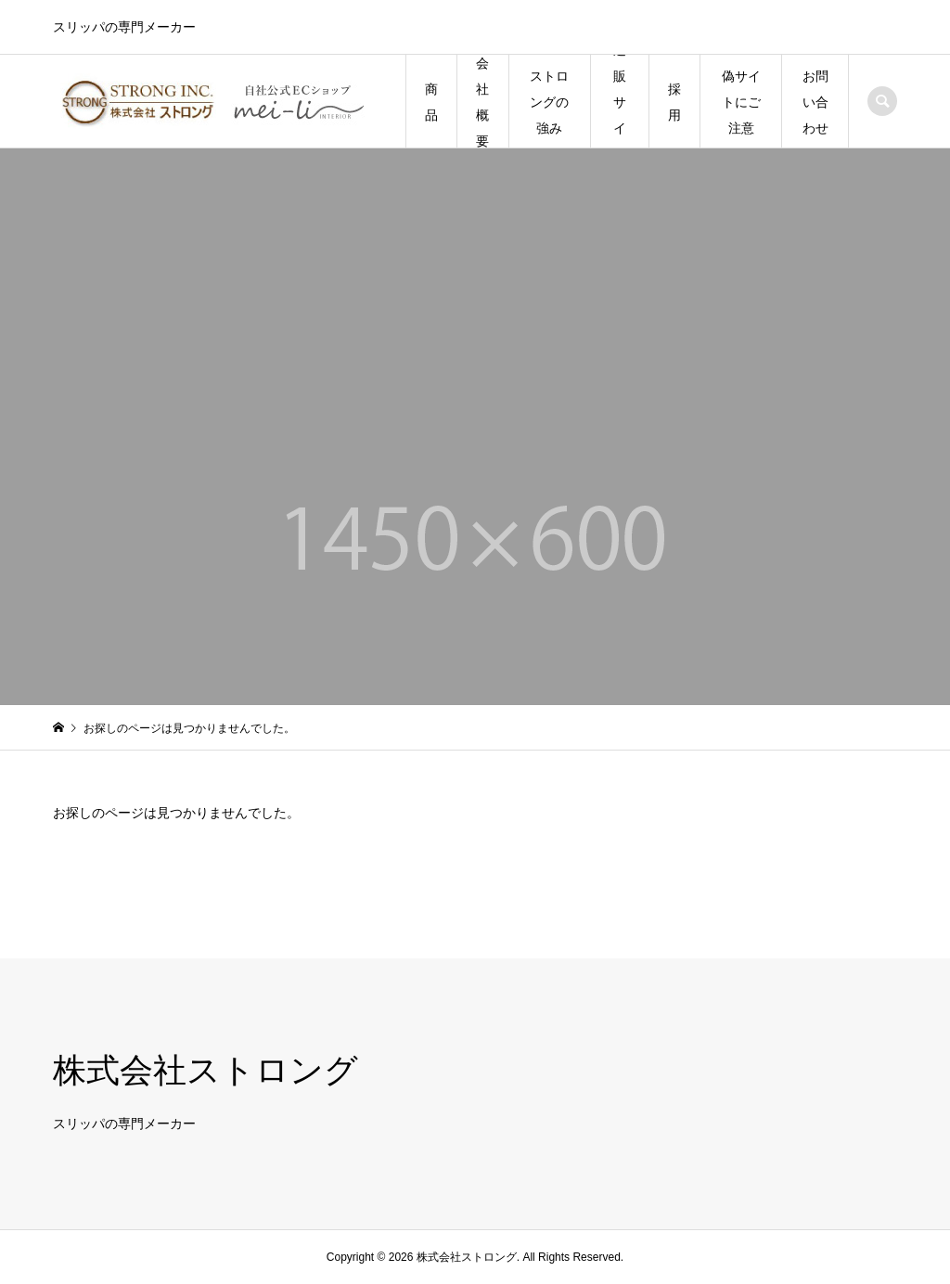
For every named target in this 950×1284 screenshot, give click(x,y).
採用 (674, 102)
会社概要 (482, 102)
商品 (431, 102)
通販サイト (619, 101)
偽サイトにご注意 (741, 102)
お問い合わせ (815, 102)
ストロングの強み (549, 102)
